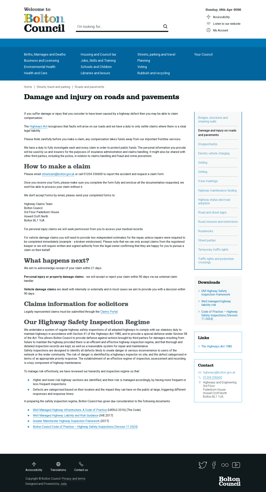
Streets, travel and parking (53, 87)
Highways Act (38, 126)
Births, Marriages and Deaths (45, 54)
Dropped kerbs (207, 144)
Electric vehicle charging (213, 153)
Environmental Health (39, 67)
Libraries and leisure (95, 73)
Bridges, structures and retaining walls (213, 119)
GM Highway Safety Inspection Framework (215, 292)
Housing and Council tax (98, 54)
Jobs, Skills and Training (98, 60)
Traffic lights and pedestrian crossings (216, 260)
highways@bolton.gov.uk (219, 372)
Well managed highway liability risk (216, 303)
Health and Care (35, 73)
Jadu (63, 484)
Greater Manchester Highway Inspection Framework (66, 421)
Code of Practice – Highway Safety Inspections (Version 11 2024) (219, 315)
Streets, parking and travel (156, 54)
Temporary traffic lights (213, 249)
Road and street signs (212, 212)
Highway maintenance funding (217, 190)
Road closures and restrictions (218, 221)
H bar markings (208, 181)
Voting (142, 67)
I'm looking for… (90, 26)
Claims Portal (109, 311)
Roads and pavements (89, 87)
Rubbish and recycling (153, 73)
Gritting (202, 162)
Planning (143, 60)
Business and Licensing (41, 60)
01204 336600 (212, 377)
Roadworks (205, 231)
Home (28, 87)
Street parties (207, 240)
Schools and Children (96, 67)
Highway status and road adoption (214, 201)
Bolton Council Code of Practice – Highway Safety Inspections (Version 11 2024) (85, 426)
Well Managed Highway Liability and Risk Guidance (65, 415)
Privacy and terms (73, 478)
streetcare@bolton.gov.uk (58, 174)
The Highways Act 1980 (216, 346)
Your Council (203, 54)
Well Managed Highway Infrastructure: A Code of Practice (70, 410)
